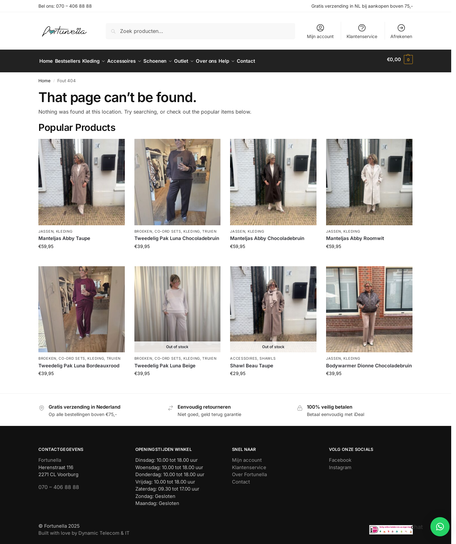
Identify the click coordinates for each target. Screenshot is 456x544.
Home (44, 77)
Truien (209, 228)
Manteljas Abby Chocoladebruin (267, 235)
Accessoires (243, 355)
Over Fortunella (249, 471)
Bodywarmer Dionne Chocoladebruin (369, 362)
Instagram (340, 464)
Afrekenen (401, 31)
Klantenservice (362, 31)
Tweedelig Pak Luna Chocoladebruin (176, 235)
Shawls (268, 355)
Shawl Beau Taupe (251, 362)
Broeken (143, 228)
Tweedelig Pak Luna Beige (165, 362)
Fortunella (49, 457)
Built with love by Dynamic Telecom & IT (84, 530)
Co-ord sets (168, 228)
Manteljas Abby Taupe (64, 235)
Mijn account (320, 31)
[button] (400, 59)
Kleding (64, 228)
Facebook (340, 457)
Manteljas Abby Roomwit (355, 235)
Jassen (45, 228)
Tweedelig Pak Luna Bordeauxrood (78, 362)
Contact (241, 479)
